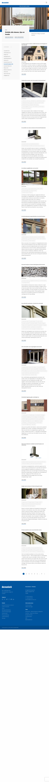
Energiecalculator (28, 614)
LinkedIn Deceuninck (13, 599)
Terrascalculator (28, 616)
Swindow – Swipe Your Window (31, 613)
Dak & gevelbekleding (6, 610)
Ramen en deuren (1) (7, 69)
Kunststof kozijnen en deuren (8, 605)
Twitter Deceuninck (7, 599)
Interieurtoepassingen (6, 611)
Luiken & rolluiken (5, 606)
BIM (26, 618)
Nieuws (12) (6, 67)
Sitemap (3, 618)
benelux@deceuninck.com (30, 599)
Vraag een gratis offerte (24, 6)
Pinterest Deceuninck (4, 599)
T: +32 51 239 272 (29, 596)
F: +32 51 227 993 (29, 598)
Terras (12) (6, 71)
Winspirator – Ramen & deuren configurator (34, 611)
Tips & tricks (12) (7, 73)
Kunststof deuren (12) (8, 62)
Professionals (4, 613)
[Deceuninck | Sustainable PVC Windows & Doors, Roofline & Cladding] (13, 2)
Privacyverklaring (5, 615)
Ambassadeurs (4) (7, 52)
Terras (3, 608)
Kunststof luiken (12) (7, 66)
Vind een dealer (28, 605)
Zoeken (42, 2)
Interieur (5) (6, 60)
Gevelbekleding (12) (7, 58)
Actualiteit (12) (6, 50)
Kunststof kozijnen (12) (8, 64)
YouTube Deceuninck (11, 599)
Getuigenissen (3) (7, 56)
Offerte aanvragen (29, 606)
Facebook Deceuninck (9, 599)
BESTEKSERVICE (28, 619)
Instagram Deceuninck (2, 599)
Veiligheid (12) (6, 75)
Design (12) (6, 54)
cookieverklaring (5, 616)
